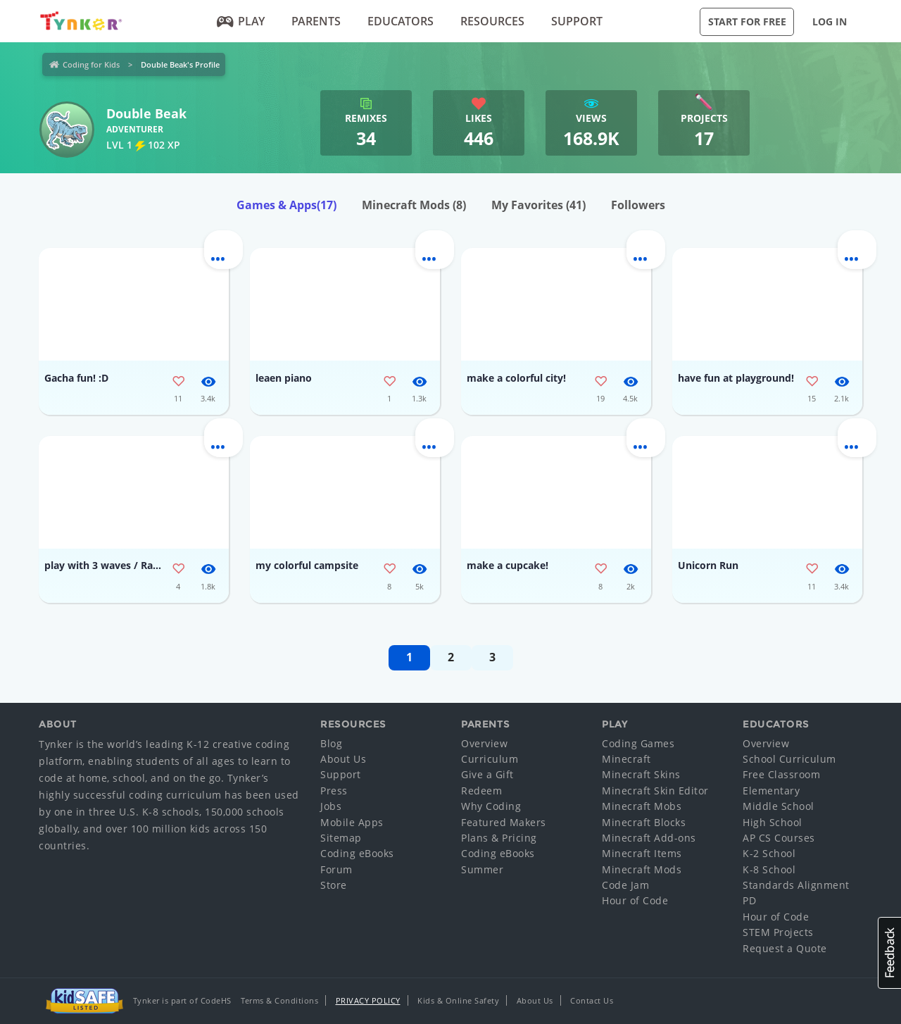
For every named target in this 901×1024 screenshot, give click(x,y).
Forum (336, 869)
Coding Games (638, 743)
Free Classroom (781, 774)
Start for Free (747, 21)
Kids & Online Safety (458, 1000)
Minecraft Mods (414, 205)
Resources (492, 21)
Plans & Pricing (499, 837)
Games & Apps (286, 205)
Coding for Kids (91, 64)
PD (749, 900)
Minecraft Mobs (641, 806)
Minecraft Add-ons (649, 837)
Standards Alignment (796, 885)
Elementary (771, 790)
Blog (331, 743)
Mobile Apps (352, 822)
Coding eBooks (357, 853)
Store (333, 885)
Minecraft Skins (641, 774)
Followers (638, 205)
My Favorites (538, 205)
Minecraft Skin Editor (655, 790)
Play (241, 21)
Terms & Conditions (279, 1000)
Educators (400, 21)
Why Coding (491, 806)
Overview (484, 743)
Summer (482, 869)
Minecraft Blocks (644, 822)
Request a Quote (785, 948)
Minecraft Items (642, 853)
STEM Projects (778, 932)
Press (334, 790)
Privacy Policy (368, 1000)
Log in (829, 21)
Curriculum (489, 759)
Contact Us (591, 1000)
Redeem (481, 790)
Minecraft (626, 759)
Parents (316, 21)
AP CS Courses (779, 837)
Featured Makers (503, 822)
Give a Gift (487, 774)
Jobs (330, 806)
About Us (343, 759)
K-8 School (769, 869)
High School (772, 822)
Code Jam (625, 885)
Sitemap (341, 837)
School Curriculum (789, 759)
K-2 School (769, 853)
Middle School (778, 806)
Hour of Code (635, 900)
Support (577, 21)
